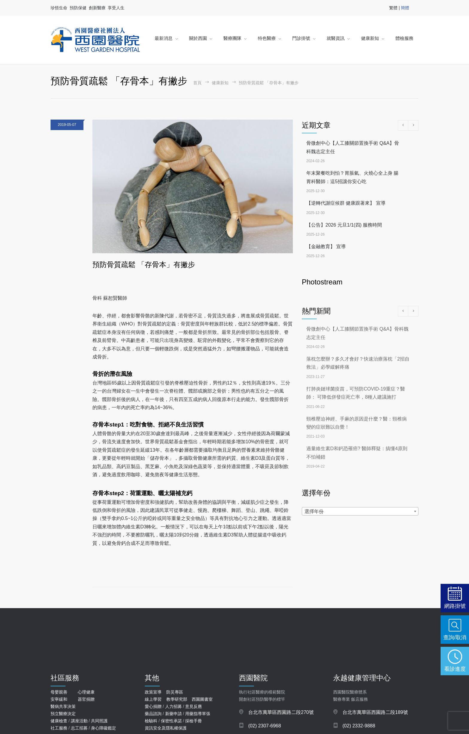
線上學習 (153, 699)
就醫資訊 (336, 38)
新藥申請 (173, 713)
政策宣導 (153, 692)
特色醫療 (267, 38)
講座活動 (79, 720)
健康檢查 (59, 720)
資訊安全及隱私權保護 (166, 728)
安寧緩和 (59, 699)
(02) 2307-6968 (264, 725)
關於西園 (198, 38)
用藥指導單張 (197, 713)
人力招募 (173, 706)
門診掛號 (301, 38)
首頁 (197, 83)
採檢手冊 (193, 720)
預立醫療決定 (63, 713)
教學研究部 (176, 699)
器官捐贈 (86, 699)
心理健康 (86, 692)
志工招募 (79, 728)
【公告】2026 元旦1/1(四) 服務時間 (344, 224)
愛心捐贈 (153, 706)
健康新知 (370, 38)
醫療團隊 (232, 38)
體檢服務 (404, 38)
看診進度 (455, 669)
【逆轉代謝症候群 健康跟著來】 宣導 (346, 203)
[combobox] (360, 511)
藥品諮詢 (153, 713)
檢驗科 (151, 720)
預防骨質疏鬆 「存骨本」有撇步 (143, 264)
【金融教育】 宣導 (326, 246)
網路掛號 (455, 606)
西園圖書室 (202, 699)
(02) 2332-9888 (358, 725)
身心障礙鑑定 (103, 728)
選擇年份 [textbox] (314, 511)
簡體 (405, 7)
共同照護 (99, 720)
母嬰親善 (59, 692)
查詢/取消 (454, 637)
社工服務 (59, 728)
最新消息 (164, 38)
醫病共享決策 (63, 706)
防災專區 (174, 692)
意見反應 (193, 706)
